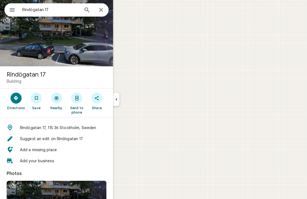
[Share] (117, 100)
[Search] (107, 10)
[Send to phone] (96, 103)
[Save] (56, 100)
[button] (76, 127)
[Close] (121, 10)
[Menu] (10, 9)
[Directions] (36, 100)
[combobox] (65, 9)
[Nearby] (76, 100)
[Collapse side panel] (136, 99)
